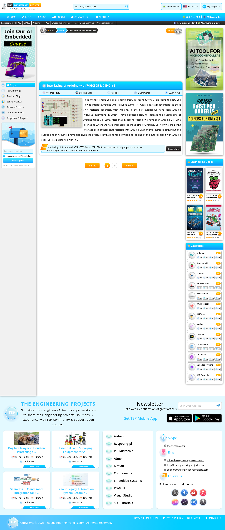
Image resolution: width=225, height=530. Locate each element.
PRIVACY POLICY (173, 518)
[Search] (98, 6)
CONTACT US (214, 518)
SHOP (41, 16)
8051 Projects (203, 304)
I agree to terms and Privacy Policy (17, 156)
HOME (11, 16)
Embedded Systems (62, 22)
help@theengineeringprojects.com (184, 464)
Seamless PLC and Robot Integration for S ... (26, 491)
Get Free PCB (191, 16)
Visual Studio (202, 293)
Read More (173, 149)
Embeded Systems (205, 365)
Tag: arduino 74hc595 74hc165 (82, 30)
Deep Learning (87, 22)
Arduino (38, 22)
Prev (92, 165)
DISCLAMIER (194, 518)
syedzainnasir (85, 92)
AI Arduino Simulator (209, 22)
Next (130, 165)
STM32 (27, 22)
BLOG (26, 16)
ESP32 (18, 22)
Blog (62, 30)
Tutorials (36, 457)
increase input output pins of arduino (123, 147)
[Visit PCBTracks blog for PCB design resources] (204, 154)
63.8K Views (174, 92)
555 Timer (201, 314)
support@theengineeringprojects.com (186, 469)
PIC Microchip (203, 283)
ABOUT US (102, 16)
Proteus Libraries (105, 22)
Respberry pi (119, 443)
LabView (200, 334)
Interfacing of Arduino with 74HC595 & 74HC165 (81, 86)
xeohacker (27, 461)
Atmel (114, 458)
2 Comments (144, 92)
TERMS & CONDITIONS (145, 518)
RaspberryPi (7, 22)
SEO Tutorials (203, 375)
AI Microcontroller (184, 22)
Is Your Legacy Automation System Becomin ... (76, 491)
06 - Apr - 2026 (68, 457)
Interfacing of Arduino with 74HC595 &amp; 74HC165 (75, 147)
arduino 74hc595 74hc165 (83, 150)
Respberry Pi (202, 263)
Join (216, 6)
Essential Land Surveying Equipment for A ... (75, 450)
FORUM (58, 16)
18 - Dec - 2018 (53, 92)
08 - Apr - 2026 (20, 457)
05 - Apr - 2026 (20, 497)
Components (202, 344)
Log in (210, 6)
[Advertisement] (110, 57)
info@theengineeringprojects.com (184, 460)
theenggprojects (174, 445)
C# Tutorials (202, 354)
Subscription (18, 160)
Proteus (200, 273)
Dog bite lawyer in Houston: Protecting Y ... (27, 450)
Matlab (200, 324)
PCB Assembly (212, 16)
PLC (47, 22)
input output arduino (57, 150)
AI (76, 22)
